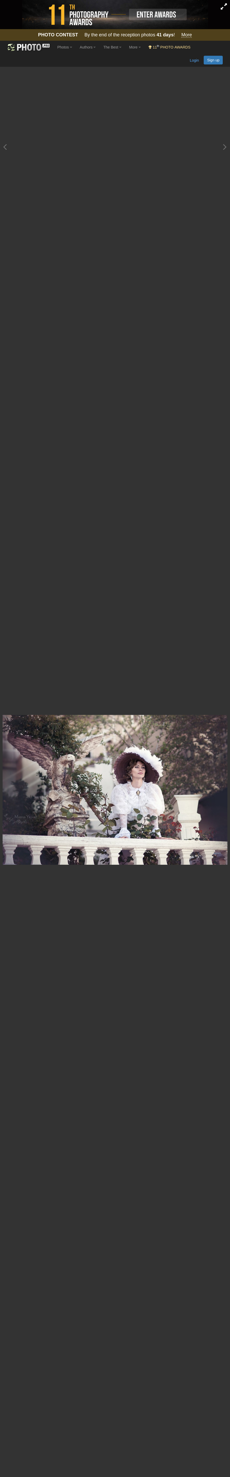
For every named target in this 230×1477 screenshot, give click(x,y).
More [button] (135, 47)
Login (194, 60)
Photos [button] (64, 47)
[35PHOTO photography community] (28, 47)
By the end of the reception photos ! (115, 35)
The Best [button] (112, 47)
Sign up (213, 60)
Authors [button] (88, 47)
